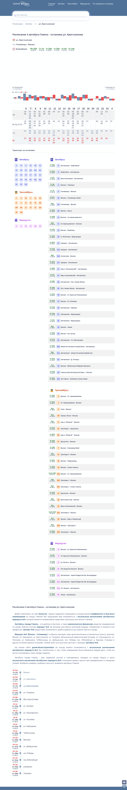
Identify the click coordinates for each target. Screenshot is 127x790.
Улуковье (22, 773)
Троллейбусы (23, 192)
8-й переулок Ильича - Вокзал (66, 569)
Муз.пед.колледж (25, 699)
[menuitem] (52, 4)
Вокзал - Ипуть (61, 211)
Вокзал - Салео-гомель (64, 467)
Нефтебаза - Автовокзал (64, 172)
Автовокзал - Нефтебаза (64, 166)
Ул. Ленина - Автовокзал (64, 588)
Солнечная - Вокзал (63, 256)
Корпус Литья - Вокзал (64, 416)
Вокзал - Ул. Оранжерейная (65, 396)
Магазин (22, 740)
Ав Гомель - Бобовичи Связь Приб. (69, 379)
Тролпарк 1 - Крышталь (64, 429)
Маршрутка (85, 4)
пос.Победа (23, 753)
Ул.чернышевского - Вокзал (66, 224)
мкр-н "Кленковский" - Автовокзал (68, 269)
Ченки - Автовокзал (63, 595)
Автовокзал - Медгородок (65, 314)
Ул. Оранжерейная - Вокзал (65, 403)
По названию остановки (103, 4)
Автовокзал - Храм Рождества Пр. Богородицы (73, 575)
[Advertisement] (64, 69)
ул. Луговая (23, 706)
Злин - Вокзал (60, 409)
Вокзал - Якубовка (62, 230)
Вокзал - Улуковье (62, 185)
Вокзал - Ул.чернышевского (66, 217)
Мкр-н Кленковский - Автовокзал (68, 275)
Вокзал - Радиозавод (63, 461)
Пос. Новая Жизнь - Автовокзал (67, 288)
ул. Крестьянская (24, 40)
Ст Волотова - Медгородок (65, 237)
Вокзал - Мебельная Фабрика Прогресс (70, 366)
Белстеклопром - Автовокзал (66, 179)
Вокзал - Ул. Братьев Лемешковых (68, 295)
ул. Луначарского (25, 713)
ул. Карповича (24, 679)
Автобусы (21, 159)
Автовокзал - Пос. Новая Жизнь (67, 282)
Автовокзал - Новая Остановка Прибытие (71, 353)
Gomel (16, 3)
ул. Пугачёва (23, 719)
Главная (51, 4)
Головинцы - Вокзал (25, 44)
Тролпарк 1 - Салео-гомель (65, 487)
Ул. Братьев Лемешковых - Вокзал (68, 556)
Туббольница (24, 733)
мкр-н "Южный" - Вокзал (64, 422)
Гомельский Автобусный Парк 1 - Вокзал (71, 372)
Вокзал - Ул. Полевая (63, 301)
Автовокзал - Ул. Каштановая (66, 340)
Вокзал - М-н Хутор (62, 334)
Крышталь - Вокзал (62, 442)
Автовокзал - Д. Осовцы (64, 359)
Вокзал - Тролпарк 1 (63, 526)
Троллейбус (72, 4)
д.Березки (22, 767)
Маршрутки (22, 220)
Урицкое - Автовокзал (63, 243)
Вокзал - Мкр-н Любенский (65, 519)
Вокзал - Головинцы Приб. (65, 198)
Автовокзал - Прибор (63, 308)
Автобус (61, 4)
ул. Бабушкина (24, 726)
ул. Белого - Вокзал (63, 562)
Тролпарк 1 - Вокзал (63, 480)
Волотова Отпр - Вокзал (64, 500)
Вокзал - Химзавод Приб (64, 448)
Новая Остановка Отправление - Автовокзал (72, 347)
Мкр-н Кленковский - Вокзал (66, 506)
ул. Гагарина (23, 692)
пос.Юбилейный (25, 760)
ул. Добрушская (25, 746)
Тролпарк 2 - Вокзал (63, 454)
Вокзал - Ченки (61, 327)
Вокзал (21, 672)
